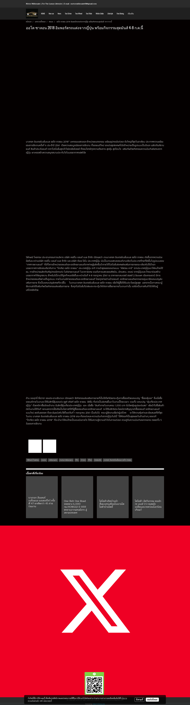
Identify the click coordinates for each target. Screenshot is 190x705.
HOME (43, 13)
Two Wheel (78, 13)
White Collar (100, 13)
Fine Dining (120, 13)
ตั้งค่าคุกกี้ (139, 699)
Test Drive (68, 13)
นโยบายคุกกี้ (47, 701)
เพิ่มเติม (131, 13)
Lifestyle (110, 13)
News (59, 13)
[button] (138, 14)
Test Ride (89, 13)
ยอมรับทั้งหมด (152, 699)
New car (51, 13)
